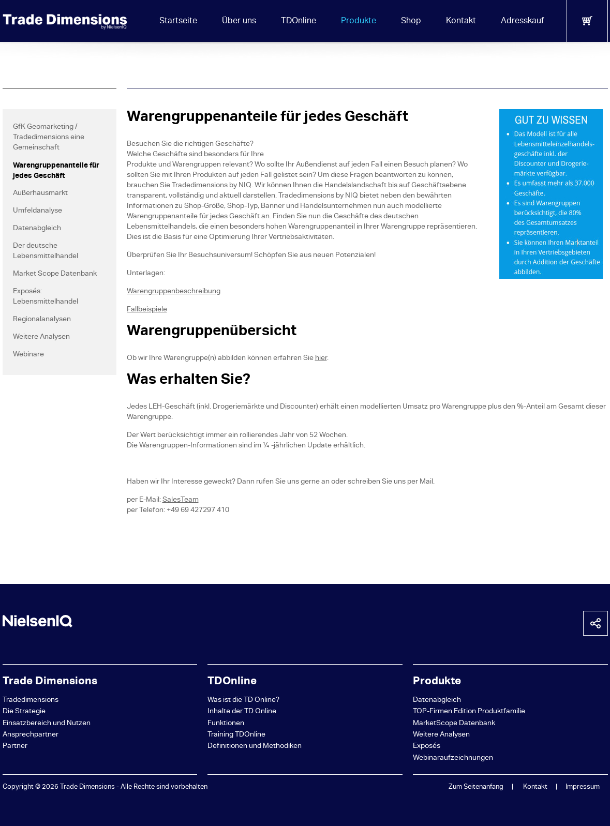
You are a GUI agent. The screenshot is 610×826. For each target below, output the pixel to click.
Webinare (28, 355)
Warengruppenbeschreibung (173, 291)
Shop (411, 22)
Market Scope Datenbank (55, 274)
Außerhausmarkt (40, 193)
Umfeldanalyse (37, 211)
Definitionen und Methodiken (254, 746)
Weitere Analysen (41, 337)
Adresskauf (522, 22)
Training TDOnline (236, 735)
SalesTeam (180, 500)
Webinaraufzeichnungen (453, 758)
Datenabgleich (37, 228)
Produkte (358, 22)
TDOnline (298, 22)
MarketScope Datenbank (454, 723)
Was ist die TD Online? (243, 700)
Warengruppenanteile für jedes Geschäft (56, 171)
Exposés (426, 746)
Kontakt (461, 22)
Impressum (583, 787)
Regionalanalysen (42, 319)
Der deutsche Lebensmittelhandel (45, 251)
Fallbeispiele (147, 310)
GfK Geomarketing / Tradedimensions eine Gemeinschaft (48, 138)
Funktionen (225, 723)
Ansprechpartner (30, 735)
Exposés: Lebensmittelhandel (45, 297)
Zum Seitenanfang (476, 787)
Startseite (178, 22)
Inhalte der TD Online (241, 711)
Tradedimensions (30, 700)
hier (321, 358)
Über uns (239, 22)
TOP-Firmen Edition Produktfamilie (469, 711)
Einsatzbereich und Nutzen (47, 723)
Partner (15, 746)
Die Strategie (24, 711)
